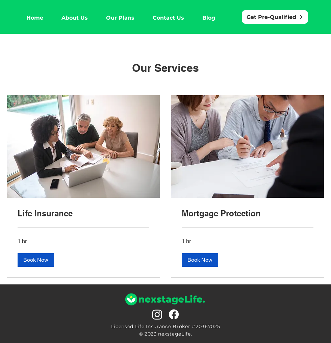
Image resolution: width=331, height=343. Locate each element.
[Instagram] (157, 314)
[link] (83, 213)
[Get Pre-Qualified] (275, 17)
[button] (36, 260)
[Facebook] (173, 314)
